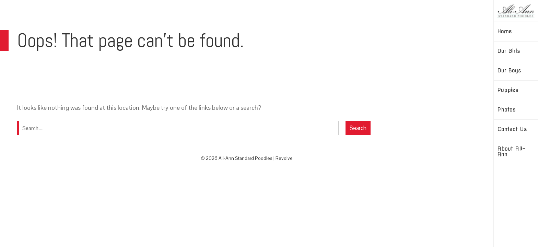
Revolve (284, 158)
